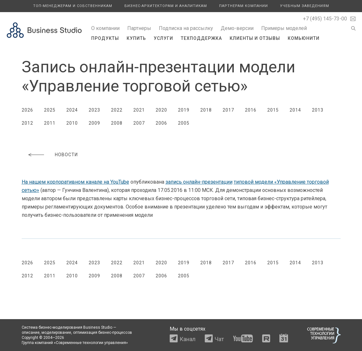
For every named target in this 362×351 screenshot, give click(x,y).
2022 (116, 110)
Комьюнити (304, 38)
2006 (161, 123)
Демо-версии (237, 28)
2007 (139, 123)
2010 (72, 123)
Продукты (105, 38)
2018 (206, 110)
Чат (219, 339)
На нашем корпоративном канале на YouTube (75, 182)
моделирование (56, 332)
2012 (27, 123)
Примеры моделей (284, 28)
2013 (317, 110)
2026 (27, 110)
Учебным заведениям (304, 6)
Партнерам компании (243, 6)
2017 (228, 110)
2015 (273, 110)
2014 (295, 110)
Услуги (163, 38)
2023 (94, 110)
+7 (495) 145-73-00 (325, 19)
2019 (183, 110)
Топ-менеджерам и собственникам (72, 6)
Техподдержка (201, 38)
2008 (116, 123)
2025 (49, 110)
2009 (94, 123)
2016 (250, 110)
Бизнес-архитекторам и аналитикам (165, 6)
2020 (161, 110)
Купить (136, 38)
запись (199, 182)
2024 (72, 110)
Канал (188, 339)
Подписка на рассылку (186, 28)
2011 (49, 123)
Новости (66, 154)
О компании (105, 28)
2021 (139, 110)
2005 (183, 123)
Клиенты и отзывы (255, 38)
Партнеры (139, 28)
